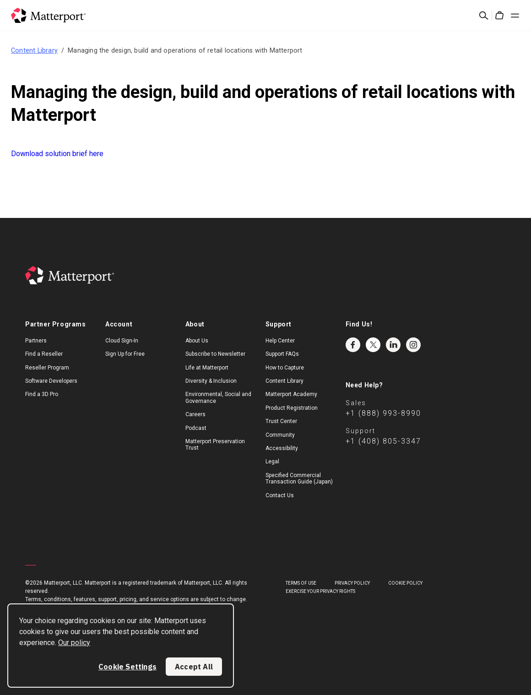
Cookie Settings (127, 666)
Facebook (353, 344)
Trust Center (281, 421)
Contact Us (280, 495)
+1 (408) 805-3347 (383, 441)
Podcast (195, 428)
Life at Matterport (206, 367)
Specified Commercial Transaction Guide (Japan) (299, 478)
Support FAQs (282, 354)
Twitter (373, 344)
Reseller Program (47, 367)
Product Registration (292, 408)
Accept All (194, 666)
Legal (272, 461)
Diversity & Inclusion (211, 381)
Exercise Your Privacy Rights (320, 591)
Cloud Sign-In (121, 340)
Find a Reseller (44, 354)
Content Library (34, 50)
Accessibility (282, 448)
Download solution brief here (57, 153)
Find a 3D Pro (41, 394)
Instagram (413, 344)
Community (280, 435)
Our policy (74, 642)
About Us (196, 340)
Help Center (280, 340)
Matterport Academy (291, 394)
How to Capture (285, 367)
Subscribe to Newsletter (215, 354)
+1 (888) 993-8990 (383, 413)
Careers (195, 414)
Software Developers (51, 381)
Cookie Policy (405, 583)
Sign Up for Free (125, 354)
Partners (36, 340)
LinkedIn (393, 344)
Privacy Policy (352, 583)
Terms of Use (301, 583)
